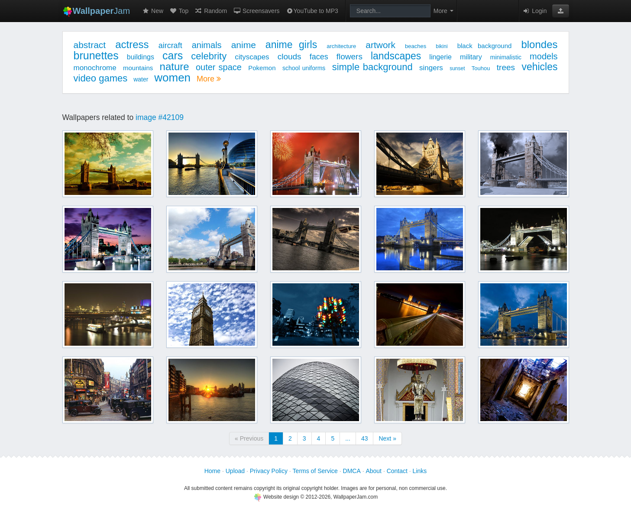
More (209, 79)
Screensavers (256, 10)
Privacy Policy (269, 470)
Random (210, 10)
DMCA (352, 470)
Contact (397, 470)
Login (534, 10)
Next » (387, 438)
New (152, 10)
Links (420, 470)
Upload (235, 470)
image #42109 (160, 117)
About (374, 470)
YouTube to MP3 (312, 10)
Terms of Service (315, 470)
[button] (560, 10)
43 (364, 438)
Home (212, 470)
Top (178, 10)
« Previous (249, 438)
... (347, 438)
